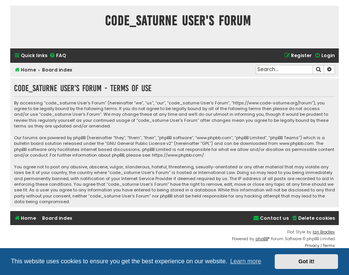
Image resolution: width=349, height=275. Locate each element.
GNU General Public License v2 (138, 143)
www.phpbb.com (296, 143)
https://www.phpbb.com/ (178, 155)
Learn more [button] (245, 261)
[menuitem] (57, 56)
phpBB (261, 239)
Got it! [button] (307, 261)
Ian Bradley (324, 232)
